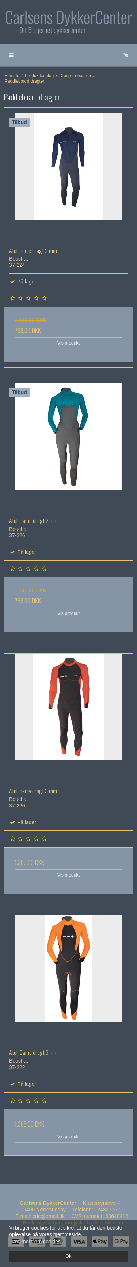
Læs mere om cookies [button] (35, 1241)
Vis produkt (68, 343)
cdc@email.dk (49, 1216)
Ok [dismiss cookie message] (68, 1256)
